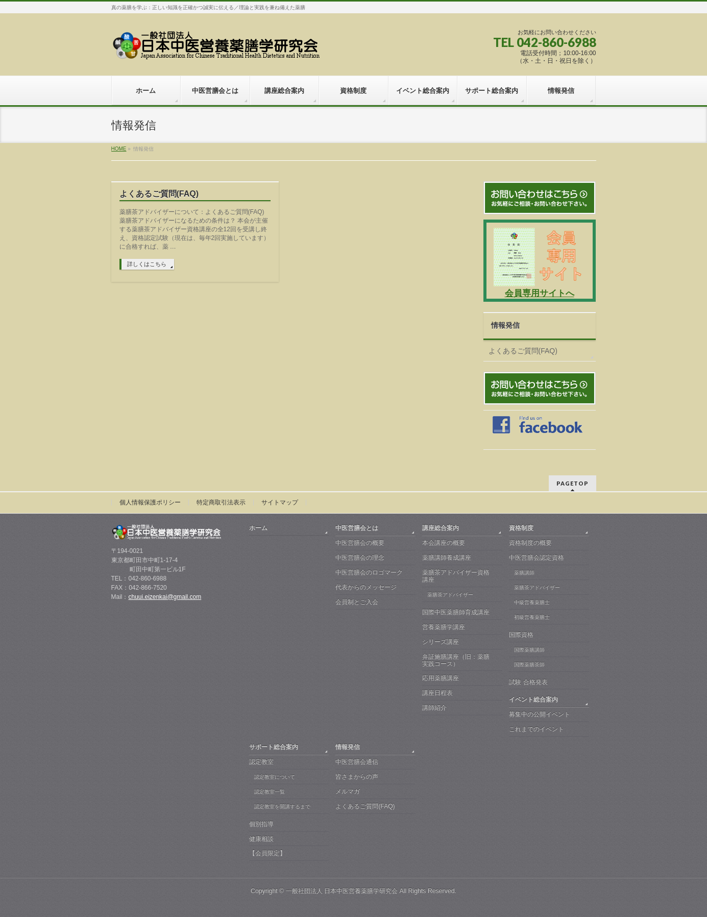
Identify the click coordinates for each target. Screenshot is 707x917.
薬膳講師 (524, 572)
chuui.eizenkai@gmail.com (164, 596)
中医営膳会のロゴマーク (369, 572)
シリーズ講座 (440, 641)
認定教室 (261, 761)
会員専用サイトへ (539, 293)
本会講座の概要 (443, 542)
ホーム (258, 528)
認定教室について (274, 777)
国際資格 (521, 634)
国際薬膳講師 (529, 650)
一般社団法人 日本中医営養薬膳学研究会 (342, 891)
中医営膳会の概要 (359, 542)
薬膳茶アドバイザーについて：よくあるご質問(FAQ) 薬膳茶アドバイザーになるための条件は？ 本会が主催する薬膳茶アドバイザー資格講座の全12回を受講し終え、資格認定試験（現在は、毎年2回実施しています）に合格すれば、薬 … (194, 229)
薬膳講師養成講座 (446, 557)
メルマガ (347, 791)
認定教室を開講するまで (282, 806)
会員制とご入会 (356, 602)
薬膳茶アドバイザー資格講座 (456, 576)
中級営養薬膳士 (532, 602)
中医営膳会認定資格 (536, 557)
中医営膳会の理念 (359, 557)
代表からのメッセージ (366, 587)
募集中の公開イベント (539, 714)
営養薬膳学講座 (443, 627)
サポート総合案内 (273, 747)
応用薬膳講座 (440, 678)
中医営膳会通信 (356, 761)
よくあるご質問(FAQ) (159, 193)
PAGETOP (572, 483)
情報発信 (505, 325)
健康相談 (261, 838)
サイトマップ (279, 502)
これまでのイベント (536, 729)
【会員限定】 (267, 853)
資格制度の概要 (530, 542)
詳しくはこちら (146, 264)
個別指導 (261, 824)
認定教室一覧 (269, 791)
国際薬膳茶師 (529, 664)
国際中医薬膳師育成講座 (456, 612)
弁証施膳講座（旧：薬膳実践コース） (456, 660)
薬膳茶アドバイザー (450, 594)
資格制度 (521, 528)
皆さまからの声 (356, 776)
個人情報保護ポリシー (150, 502)
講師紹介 (434, 707)
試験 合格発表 (528, 682)
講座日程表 (437, 692)
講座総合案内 (440, 528)
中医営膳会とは (356, 528)
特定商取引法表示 (221, 502)
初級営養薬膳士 (532, 617)
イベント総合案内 (533, 699)
